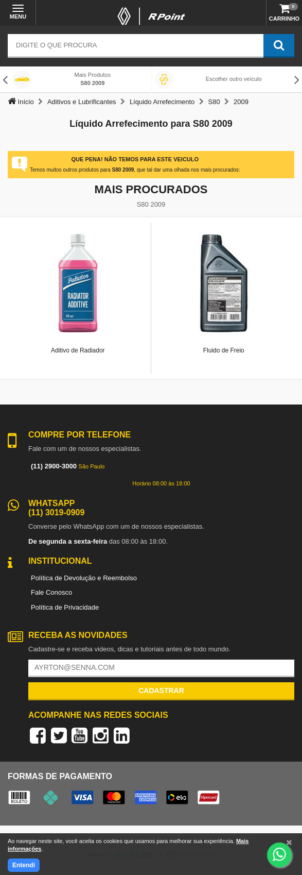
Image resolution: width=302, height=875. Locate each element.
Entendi (23, 865)
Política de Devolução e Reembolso (84, 578)
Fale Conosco (51, 592)
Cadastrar (161, 690)
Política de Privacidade (65, 607)
